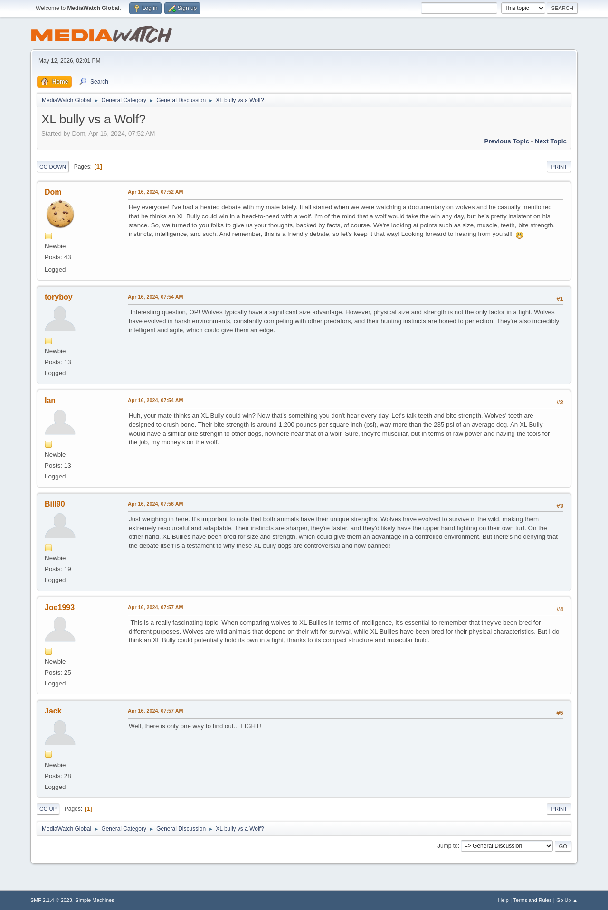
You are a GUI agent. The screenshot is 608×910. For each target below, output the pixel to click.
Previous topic (506, 141)
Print (559, 166)
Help (503, 900)
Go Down (52, 166)
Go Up (48, 809)
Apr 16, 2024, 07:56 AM (155, 504)
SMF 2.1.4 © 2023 (51, 900)
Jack (53, 711)
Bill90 (55, 504)
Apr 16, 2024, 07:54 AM (155, 297)
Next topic (551, 141)
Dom (53, 192)
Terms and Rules (532, 900)
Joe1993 (60, 607)
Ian (50, 400)
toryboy (59, 297)
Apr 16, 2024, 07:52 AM (155, 192)
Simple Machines (94, 900)
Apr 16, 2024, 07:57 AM (155, 607)
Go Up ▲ (567, 900)
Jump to (447, 846)
